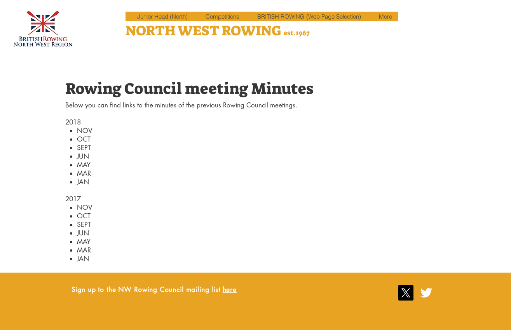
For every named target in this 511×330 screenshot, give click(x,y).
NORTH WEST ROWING (205, 30)
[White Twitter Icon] (426, 293)
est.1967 (297, 33)
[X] (405, 293)
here (230, 289)
